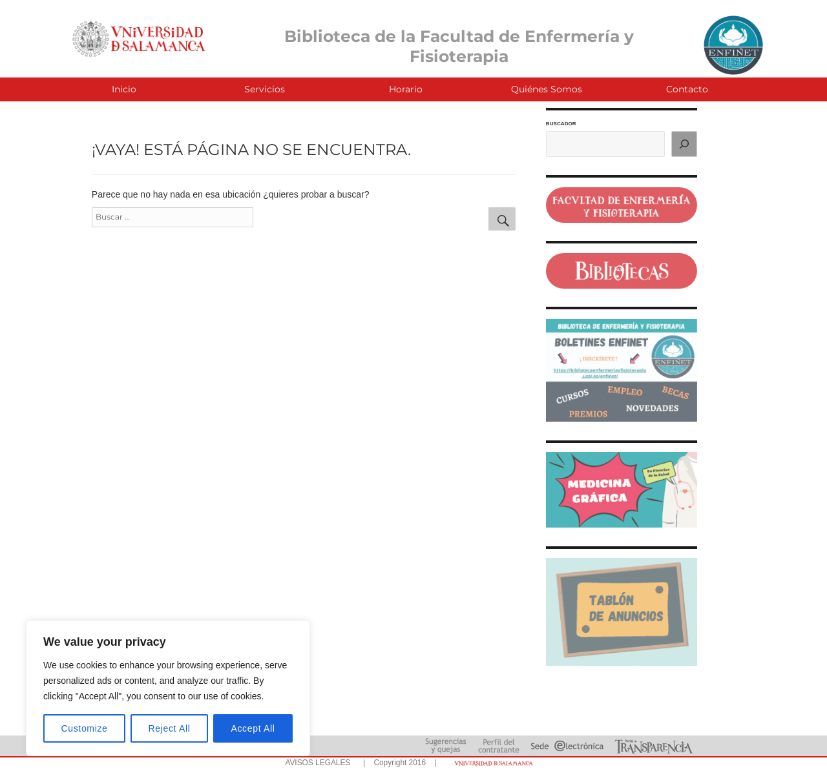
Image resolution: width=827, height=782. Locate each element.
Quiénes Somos (546, 89)
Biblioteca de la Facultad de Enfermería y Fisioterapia (459, 46)
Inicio (124, 89)
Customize (84, 728)
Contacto (687, 89)
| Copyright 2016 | (397, 762)
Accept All (253, 728)
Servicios (264, 89)
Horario (406, 89)
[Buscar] (684, 144)
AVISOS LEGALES (317, 762)
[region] (168, 688)
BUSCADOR (561, 124)
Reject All (170, 728)
